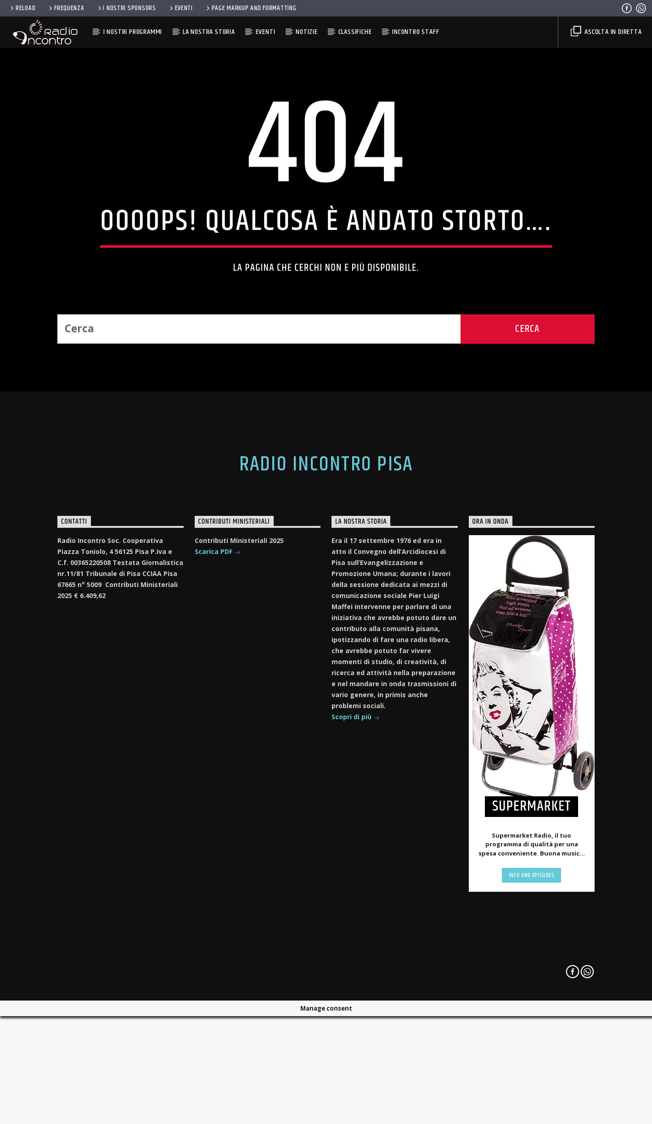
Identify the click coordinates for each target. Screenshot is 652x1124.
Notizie (307, 32)
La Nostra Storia (209, 32)
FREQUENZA (65, 8)
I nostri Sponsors (126, 8)
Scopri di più (356, 965)
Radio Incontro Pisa (326, 712)
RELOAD (22, 8)
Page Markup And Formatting (250, 8)
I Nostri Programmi (132, 32)
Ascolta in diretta (606, 32)
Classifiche (355, 32)
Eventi (180, 8)
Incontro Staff (415, 32)
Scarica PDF (218, 800)
